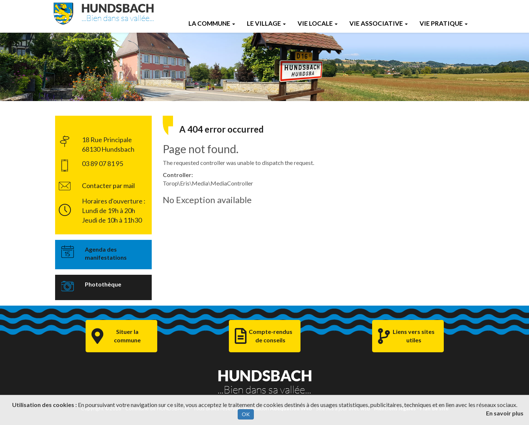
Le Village (266, 23)
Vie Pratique (444, 23)
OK (246, 414)
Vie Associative (378, 23)
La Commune (211, 23)
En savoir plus (504, 413)
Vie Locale (318, 23)
